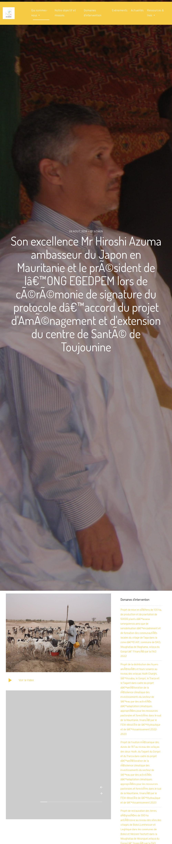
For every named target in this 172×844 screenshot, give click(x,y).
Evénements (119, 10)
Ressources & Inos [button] (155, 13)
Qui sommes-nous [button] (39, 13)
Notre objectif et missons (65, 13)
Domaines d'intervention (92, 13)
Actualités (137, 10)
